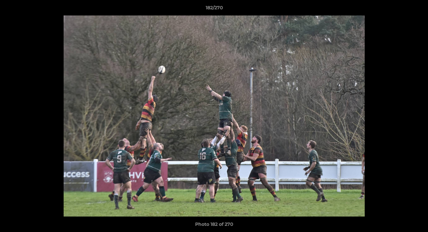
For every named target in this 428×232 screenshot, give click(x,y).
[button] (416, 9)
